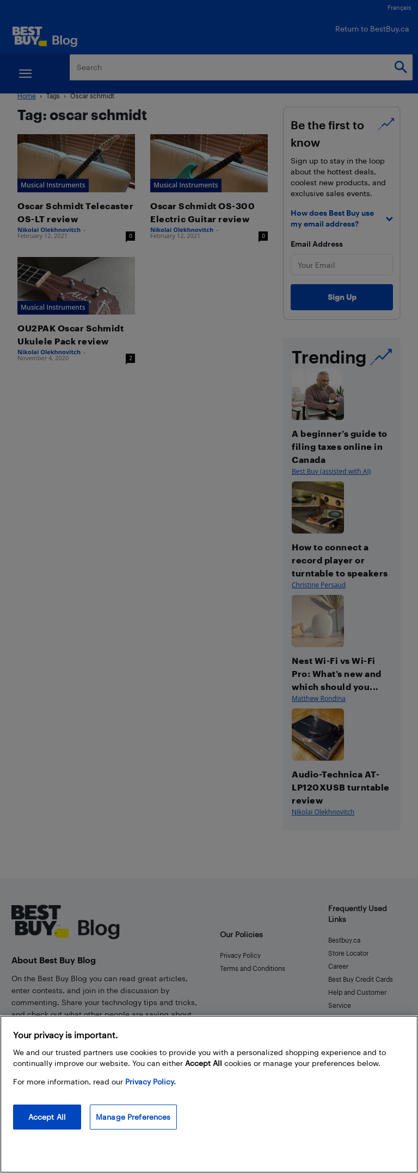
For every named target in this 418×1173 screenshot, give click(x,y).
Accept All (47, 1116)
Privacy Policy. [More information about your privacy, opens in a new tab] (150, 1081)
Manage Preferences (133, 1116)
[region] (209, 1094)
